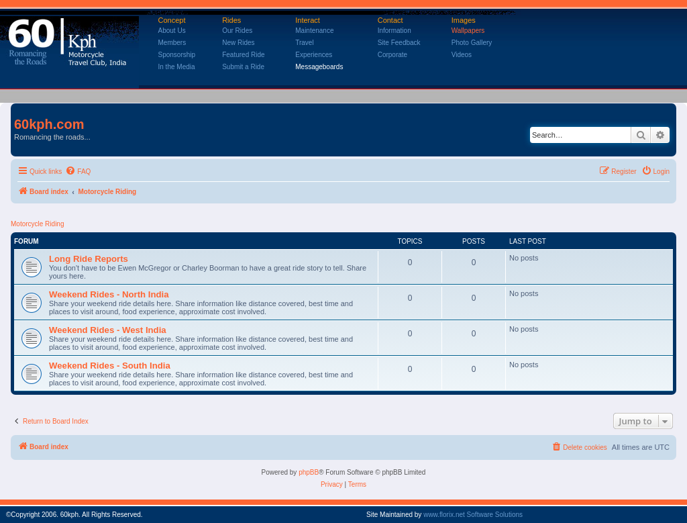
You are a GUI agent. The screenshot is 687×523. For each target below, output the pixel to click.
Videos (462, 54)
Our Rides (237, 30)
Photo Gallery (472, 42)
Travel (304, 42)
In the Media (176, 66)
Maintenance (314, 30)
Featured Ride (243, 54)
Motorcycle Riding (37, 224)
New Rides (238, 42)
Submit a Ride (243, 66)
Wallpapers (468, 30)
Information (394, 30)
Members (172, 42)
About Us (172, 30)
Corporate (392, 54)
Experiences (313, 54)
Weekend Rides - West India (107, 330)
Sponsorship (177, 54)
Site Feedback (399, 42)
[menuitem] (78, 172)
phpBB (309, 472)
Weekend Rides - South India (109, 366)
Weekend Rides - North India (109, 294)
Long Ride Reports (88, 259)
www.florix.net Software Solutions (473, 514)
